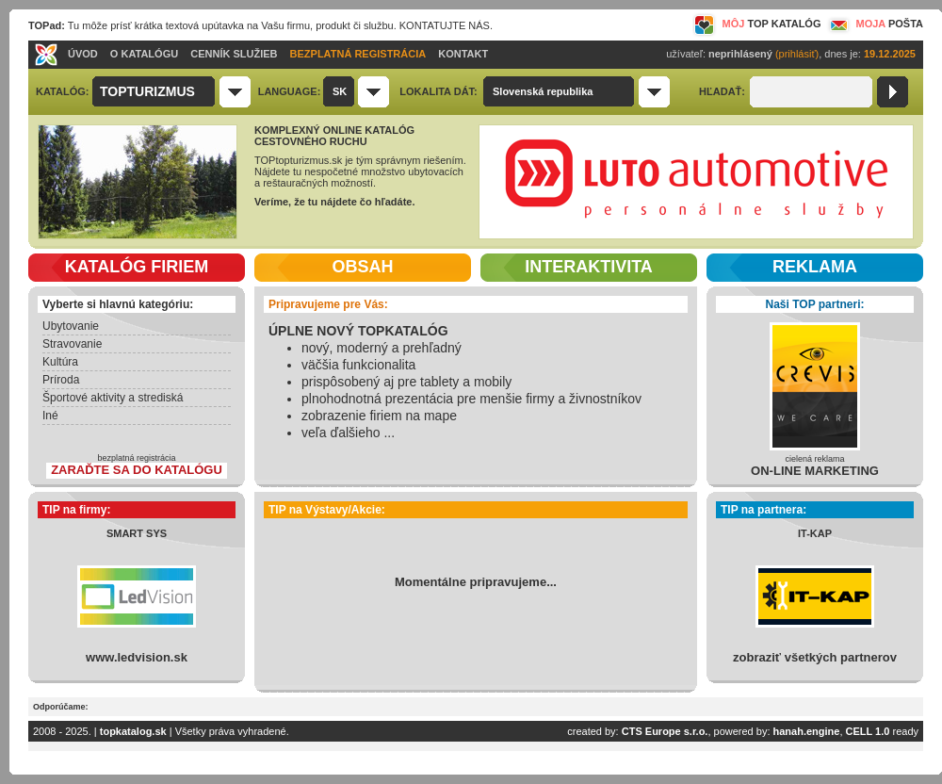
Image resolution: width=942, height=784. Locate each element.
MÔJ (756, 23)
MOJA (874, 23)
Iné (50, 415)
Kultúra (60, 361)
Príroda (60, 379)
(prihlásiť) (797, 53)
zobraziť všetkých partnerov (815, 657)
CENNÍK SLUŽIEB (233, 53)
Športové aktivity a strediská (112, 397)
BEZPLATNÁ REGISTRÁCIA (358, 53)
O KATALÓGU (144, 53)
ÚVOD (83, 53)
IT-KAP (815, 533)
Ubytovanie (70, 326)
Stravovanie (72, 344)
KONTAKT (463, 53)
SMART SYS (136, 533)
